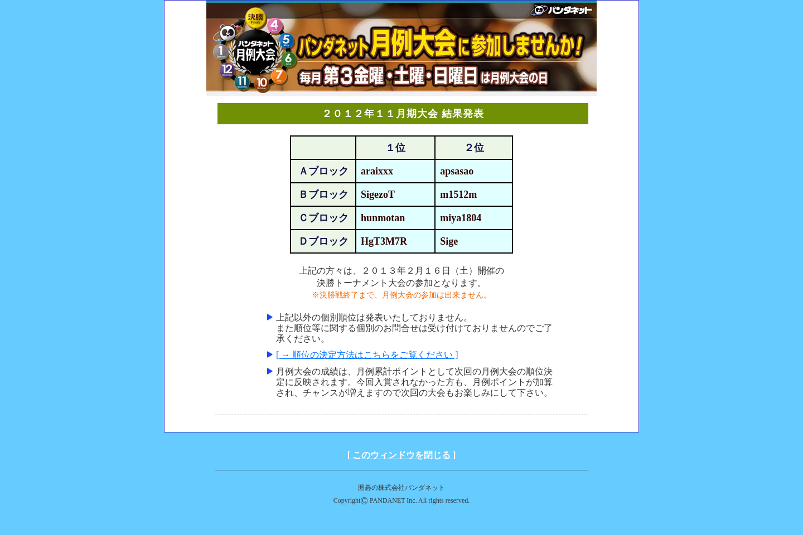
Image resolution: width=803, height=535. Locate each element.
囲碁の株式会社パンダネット (401, 488)
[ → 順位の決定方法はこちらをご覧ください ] (367, 354)
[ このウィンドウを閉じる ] (401, 455)
